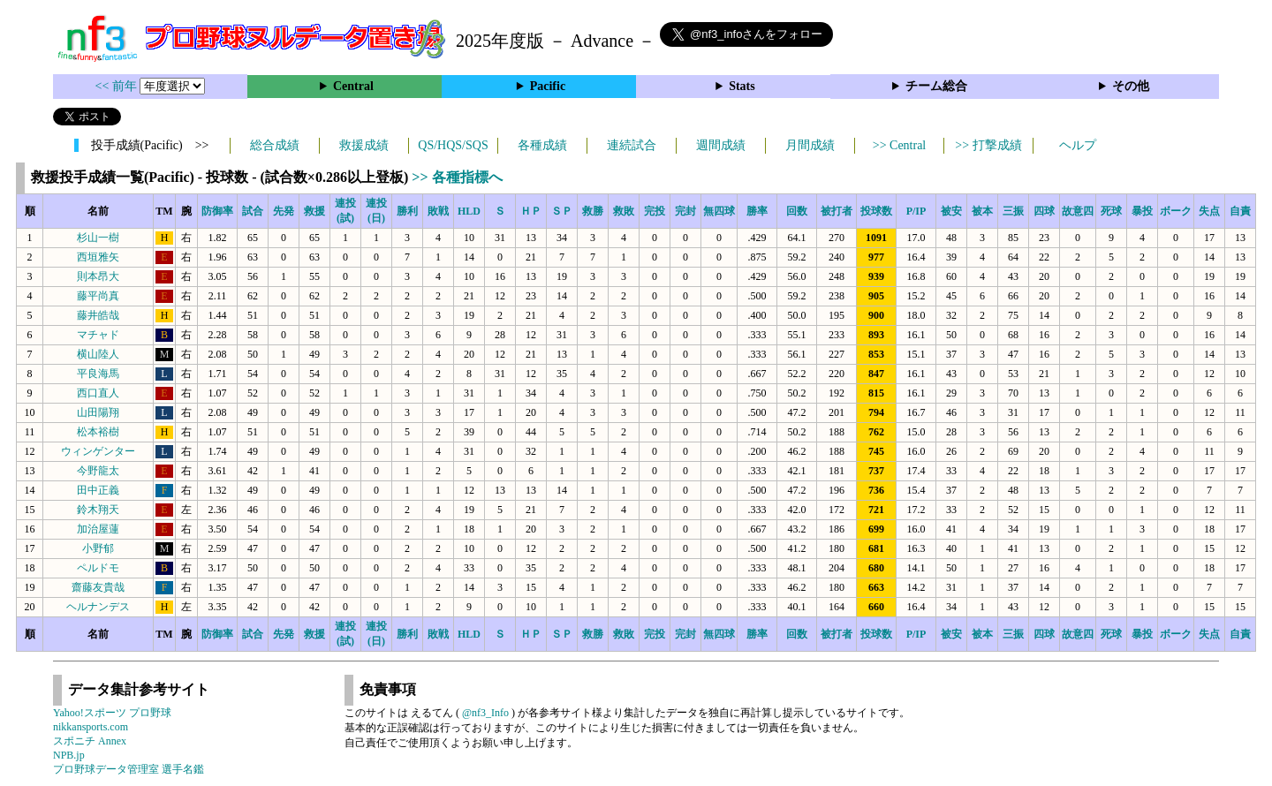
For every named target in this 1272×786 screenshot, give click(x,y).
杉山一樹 (98, 237)
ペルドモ (98, 568)
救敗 (623, 211)
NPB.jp (69, 755)
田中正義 (98, 490)
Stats (742, 86)
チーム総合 (936, 86)
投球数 (876, 211)
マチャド (98, 335)
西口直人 (98, 393)
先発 (283, 211)
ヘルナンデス (98, 607)
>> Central (900, 145)
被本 (982, 211)
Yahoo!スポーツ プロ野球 (112, 713)
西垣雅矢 (98, 257)
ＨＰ (530, 211)
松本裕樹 (98, 432)
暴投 (1142, 211)
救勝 (592, 211)
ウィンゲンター (98, 451)
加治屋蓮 (98, 529)
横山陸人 (98, 354)
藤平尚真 (98, 296)
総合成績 (274, 145)
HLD (469, 211)
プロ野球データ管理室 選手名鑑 (128, 769)
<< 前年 (117, 86)
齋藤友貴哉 (98, 587)
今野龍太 (98, 471)
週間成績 (721, 145)
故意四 (1078, 211)
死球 (1111, 211)
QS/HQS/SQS (453, 145)
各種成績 (542, 145)
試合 (252, 211)
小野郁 (98, 548)
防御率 (217, 211)
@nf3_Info (485, 713)
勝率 (757, 211)
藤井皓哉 (98, 315)
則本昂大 (98, 276)
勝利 (407, 211)
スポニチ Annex (89, 741)
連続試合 (631, 145)
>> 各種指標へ (457, 177)
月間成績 (810, 145)
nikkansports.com (90, 727)
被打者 (836, 211)
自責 (1240, 211)
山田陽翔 (98, 412)
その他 (1130, 86)
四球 (1044, 211)
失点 (1209, 211)
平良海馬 (98, 373)
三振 (1013, 211)
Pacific (547, 86)
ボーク (1176, 211)
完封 (685, 211)
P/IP (916, 211)
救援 (314, 211)
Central (353, 86)
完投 (654, 211)
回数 (796, 211)
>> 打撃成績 (988, 145)
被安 (951, 211)
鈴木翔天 (98, 509)
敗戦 (438, 211)
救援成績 (364, 145)
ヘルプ (1077, 145)
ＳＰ (561, 211)
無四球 (719, 211)
